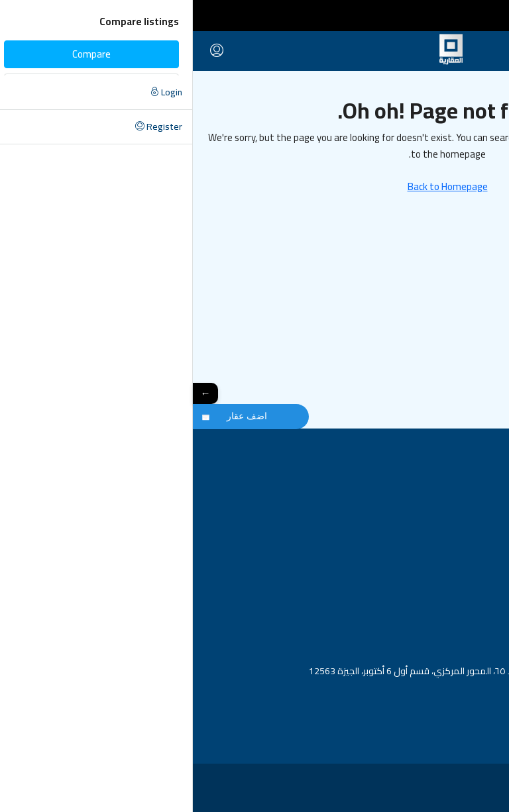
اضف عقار (54, 415)
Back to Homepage (255, 186)
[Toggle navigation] (490, 15)
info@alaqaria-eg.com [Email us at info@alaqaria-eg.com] (451, 692)
